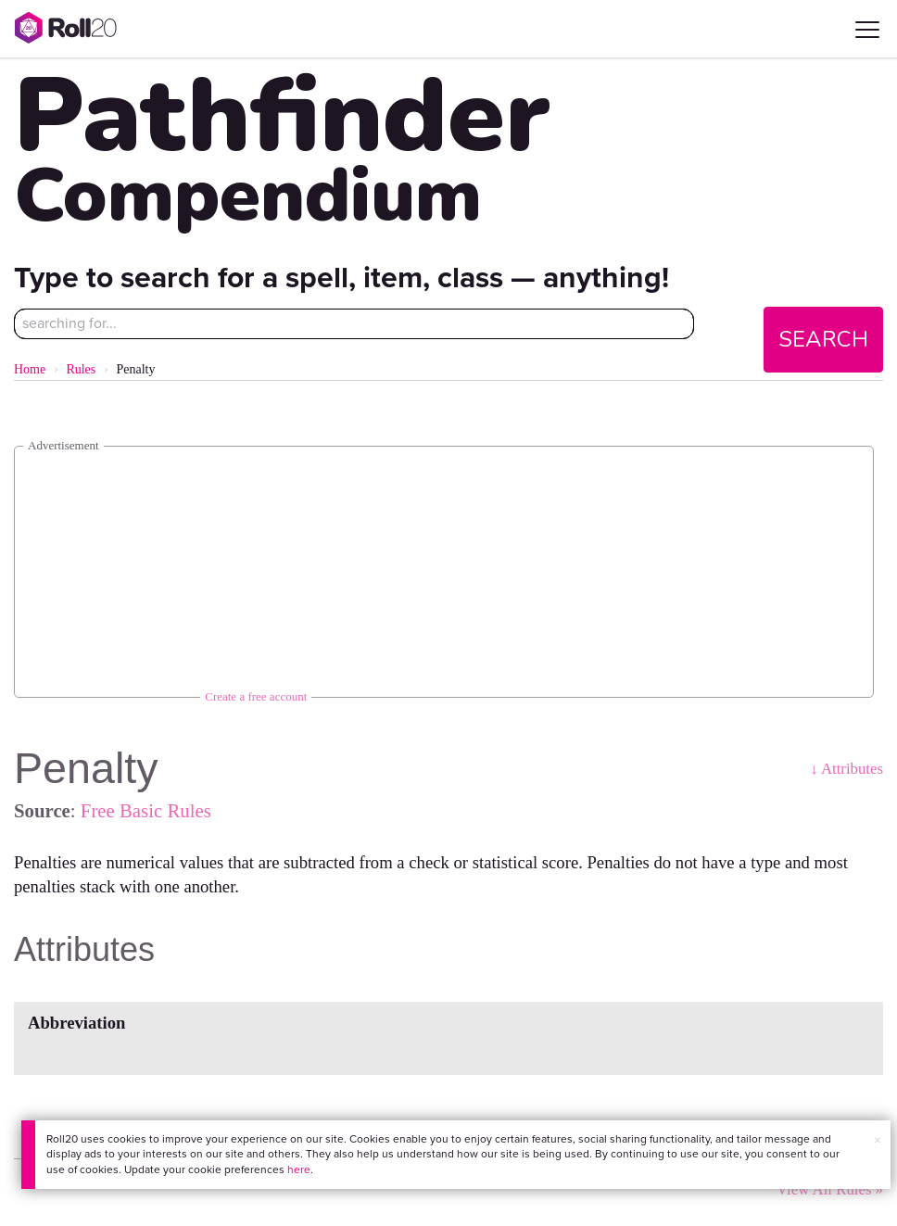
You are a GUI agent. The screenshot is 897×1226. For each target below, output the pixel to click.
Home (29, 369)
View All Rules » (830, 1189)
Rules (80, 369)
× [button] (877, 1140)
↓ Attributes (846, 768)
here (298, 1169)
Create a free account (256, 696)
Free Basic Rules (146, 810)
